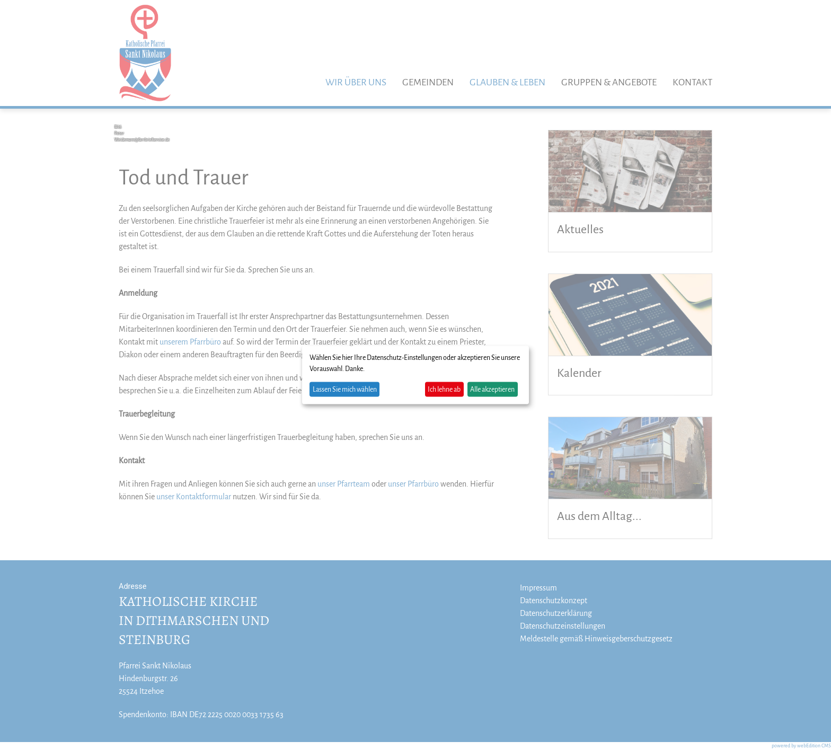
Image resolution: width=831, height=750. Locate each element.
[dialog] (415, 375)
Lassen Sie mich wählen (345, 389)
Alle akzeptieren (492, 389)
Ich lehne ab (444, 389)
